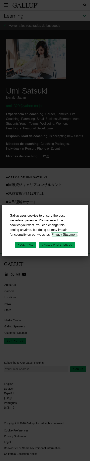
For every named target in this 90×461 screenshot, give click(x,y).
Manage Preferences (57, 245)
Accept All (25, 245)
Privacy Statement (64, 234)
